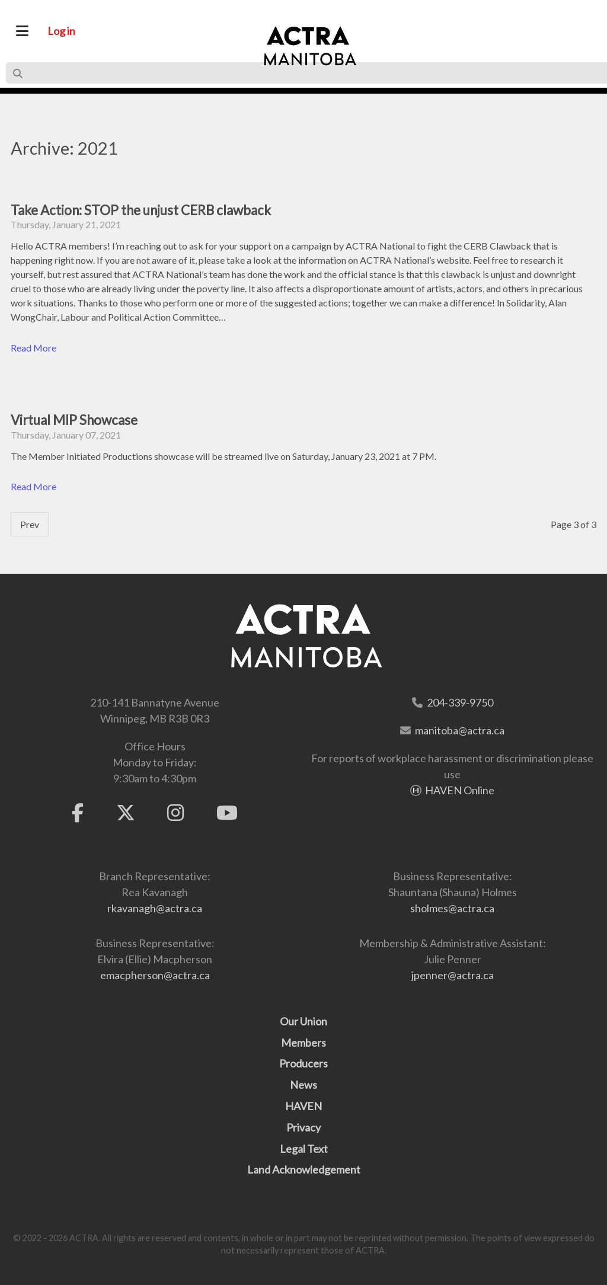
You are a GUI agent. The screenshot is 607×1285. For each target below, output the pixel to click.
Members (303, 1042)
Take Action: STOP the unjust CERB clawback (141, 210)
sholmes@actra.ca (452, 908)
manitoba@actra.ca (459, 730)
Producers (303, 1063)
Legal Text (304, 1148)
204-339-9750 (460, 702)
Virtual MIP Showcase (74, 420)
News (303, 1084)
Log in (61, 30)
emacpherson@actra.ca (155, 975)
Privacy (303, 1127)
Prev (29, 524)
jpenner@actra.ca (452, 975)
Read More (33, 347)
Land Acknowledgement (303, 1169)
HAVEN (303, 1106)
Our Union (303, 1021)
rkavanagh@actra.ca (154, 908)
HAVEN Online (459, 790)
